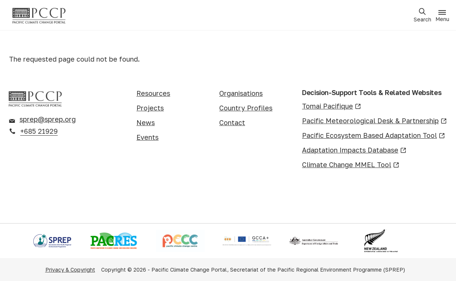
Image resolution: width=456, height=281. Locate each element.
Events (147, 137)
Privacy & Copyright (70, 269)
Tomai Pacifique (331, 106)
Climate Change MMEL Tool (350, 165)
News (145, 122)
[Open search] (422, 15)
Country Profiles (245, 108)
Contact (232, 122)
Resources (153, 93)
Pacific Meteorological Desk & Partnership (374, 121)
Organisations (241, 93)
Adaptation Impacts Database (354, 150)
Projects (150, 108)
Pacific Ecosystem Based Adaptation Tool (373, 135)
